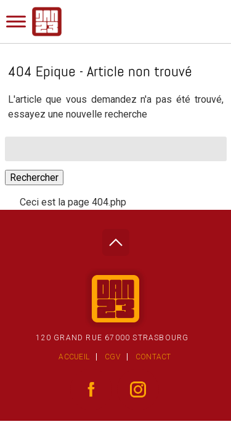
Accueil (74, 357)
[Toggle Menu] (16, 21)
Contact (153, 357)
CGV (112, 357)
